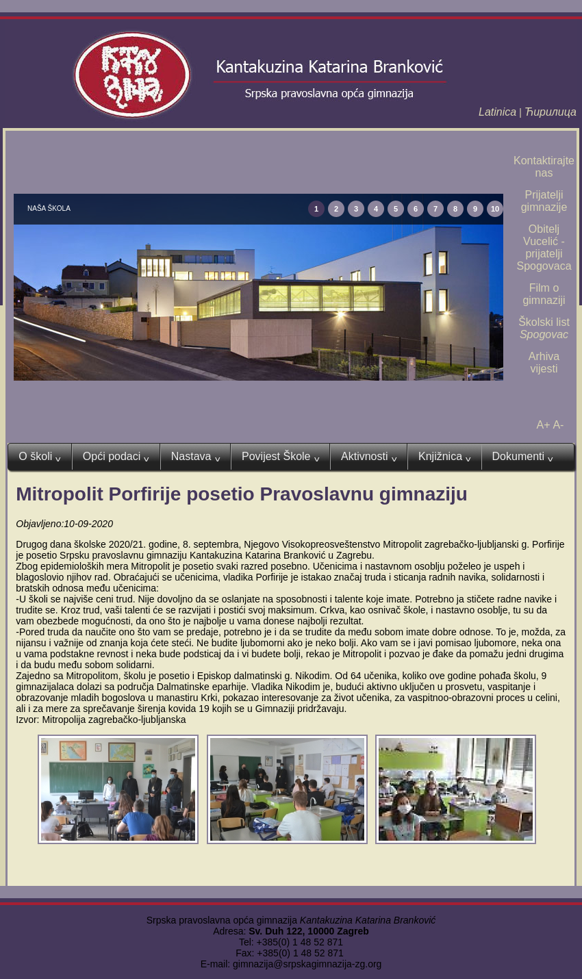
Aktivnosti (368, 456)
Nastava (195, 456)
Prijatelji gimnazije (544, 201)
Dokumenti (522, 456)
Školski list (544, 328)
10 (495, 209)
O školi (39, 456)
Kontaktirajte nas (544, 167)
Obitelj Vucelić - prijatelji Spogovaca (543, 247)
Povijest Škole (280, 456)
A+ (544, 425)
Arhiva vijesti (544, 362)
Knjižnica (444, 456)
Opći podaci (116, 456)
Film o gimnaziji (543, 294)
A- (558, 425)
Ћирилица (550, 112)
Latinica (497, 112)
